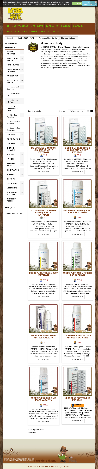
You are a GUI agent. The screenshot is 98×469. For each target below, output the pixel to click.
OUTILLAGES (52, 31)
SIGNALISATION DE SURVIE (13, 70)
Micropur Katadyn (13, 101)
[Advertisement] (56, 90)
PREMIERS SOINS (36, 31)
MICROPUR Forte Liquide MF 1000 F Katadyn (77, 336)
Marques (10, 207)
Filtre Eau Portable (12, 116)
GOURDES (65, 26)
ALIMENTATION (13, 139)
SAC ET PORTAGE (20, 26)
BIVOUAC (11, 31)
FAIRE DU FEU (52, 26)
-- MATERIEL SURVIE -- (11, 45)
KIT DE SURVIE (37, 26)
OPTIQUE (11, 179)
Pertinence (77, 111)
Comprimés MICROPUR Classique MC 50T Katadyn (77, 150)
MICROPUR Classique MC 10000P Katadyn (77, 211)
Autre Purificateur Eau (13, 108)
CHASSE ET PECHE (11, 200)
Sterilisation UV (14, 94)
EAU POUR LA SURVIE (12, 81)
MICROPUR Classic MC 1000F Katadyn (43, 399)
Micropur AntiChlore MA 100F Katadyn (44, 336)
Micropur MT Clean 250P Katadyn (43, 274)
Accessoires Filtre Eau (13, 122)
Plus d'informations (90, 3)
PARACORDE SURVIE (12, 59)
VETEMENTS (12, 188)
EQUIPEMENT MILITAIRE (12, 193)
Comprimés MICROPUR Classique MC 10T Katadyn (43, 212)
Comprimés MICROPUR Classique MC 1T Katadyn (43, 150)
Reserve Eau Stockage (13, 129)
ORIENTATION (13, 170)
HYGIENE (22, 31)
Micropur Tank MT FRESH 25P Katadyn (77, 274)
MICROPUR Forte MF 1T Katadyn (77, 399)
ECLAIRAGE (11, 174)
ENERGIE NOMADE (11, 149)
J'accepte (77, 3)
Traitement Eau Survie (13, 88)
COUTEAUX (78, 26)
